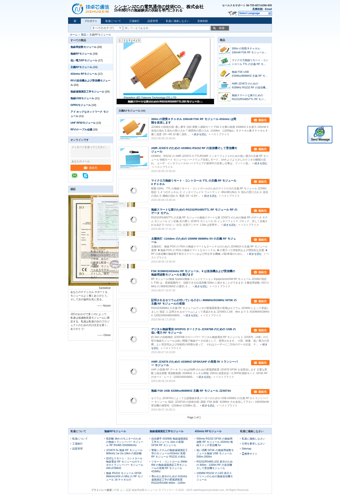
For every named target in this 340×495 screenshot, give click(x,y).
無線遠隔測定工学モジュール (87, 91)
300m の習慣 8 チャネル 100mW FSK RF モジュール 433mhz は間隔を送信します (248, 50)
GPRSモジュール (80, 105)
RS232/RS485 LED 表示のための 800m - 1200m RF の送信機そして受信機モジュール (214, 465)
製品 (83, 34)
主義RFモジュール (81, 67)
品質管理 (152, 21)
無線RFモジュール (81, 53)
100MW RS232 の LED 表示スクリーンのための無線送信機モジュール (214, 476)
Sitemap (246, 448)
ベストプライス (220, 134)
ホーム (74, 34)
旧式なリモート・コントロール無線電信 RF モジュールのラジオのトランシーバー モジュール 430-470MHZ (124, 463)
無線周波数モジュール (83, 47)
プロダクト (90, 21)
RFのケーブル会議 (81, 129)
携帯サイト (249, 453)
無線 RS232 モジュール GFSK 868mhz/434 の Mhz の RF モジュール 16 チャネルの (124, 476)
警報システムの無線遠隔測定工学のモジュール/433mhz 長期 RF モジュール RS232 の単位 (169, 453)
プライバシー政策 (101, 490)
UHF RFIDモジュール (83, 122)
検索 (222, 28)
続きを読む (200, 134)
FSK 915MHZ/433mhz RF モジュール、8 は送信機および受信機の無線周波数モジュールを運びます (193, 272)
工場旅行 (134, 21)
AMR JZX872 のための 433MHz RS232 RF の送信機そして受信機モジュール (250, 85)
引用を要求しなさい (253, 443)
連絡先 (90, 167)
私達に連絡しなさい (177, 21)
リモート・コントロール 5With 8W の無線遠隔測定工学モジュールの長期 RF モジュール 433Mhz (169, 466)
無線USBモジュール (82, 98)
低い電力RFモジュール (83, 60)
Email (268, 9)
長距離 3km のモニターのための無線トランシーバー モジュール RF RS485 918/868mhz (124, 442)
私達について (113, 21)
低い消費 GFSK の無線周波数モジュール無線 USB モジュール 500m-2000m (215, 453)
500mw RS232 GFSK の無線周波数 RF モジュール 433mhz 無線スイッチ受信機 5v (214, 442)
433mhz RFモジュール (83, 73)
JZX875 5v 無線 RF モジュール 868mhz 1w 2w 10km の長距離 (124, 452)
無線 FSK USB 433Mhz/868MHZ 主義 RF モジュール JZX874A (250, 74)
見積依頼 (257, 9)
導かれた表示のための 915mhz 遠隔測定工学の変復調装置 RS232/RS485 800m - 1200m (169, 479)
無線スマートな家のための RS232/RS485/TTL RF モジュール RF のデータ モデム (166, 101)
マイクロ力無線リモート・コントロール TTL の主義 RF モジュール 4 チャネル (250, 62)
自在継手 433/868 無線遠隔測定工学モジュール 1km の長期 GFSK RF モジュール (169, 442)
